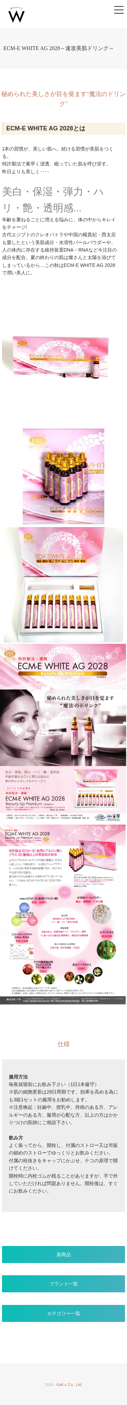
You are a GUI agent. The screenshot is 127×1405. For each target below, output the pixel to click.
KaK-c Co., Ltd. (69, 1385)
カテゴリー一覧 (63, 1313)
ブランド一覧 (63, 1284)
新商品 (64, 1254)
